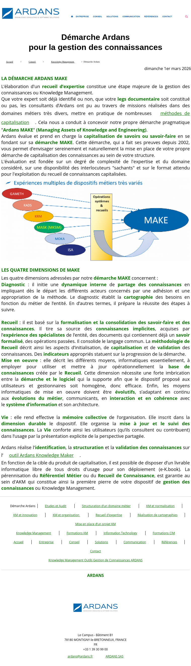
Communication (135, 542)
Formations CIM (164, 533)
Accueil (18, 542)
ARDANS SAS (114, 656)
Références (169, 542)
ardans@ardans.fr (80, 656)
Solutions (101, 542)
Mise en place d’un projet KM (95, 524)
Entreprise (46, 542)
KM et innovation (25, 515)
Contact (95, 551)
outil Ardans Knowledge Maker (41, 455)
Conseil (74, 542)
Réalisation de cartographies (158, 515)
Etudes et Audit (55, 506)
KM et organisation (66, 515)
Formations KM (77, 533)
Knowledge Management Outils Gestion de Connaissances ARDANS (95, 560)
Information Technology (120, 533)
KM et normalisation (160, 506)
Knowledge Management (33, 533)
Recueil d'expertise (109, 515)
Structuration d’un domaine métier (106, 506)
